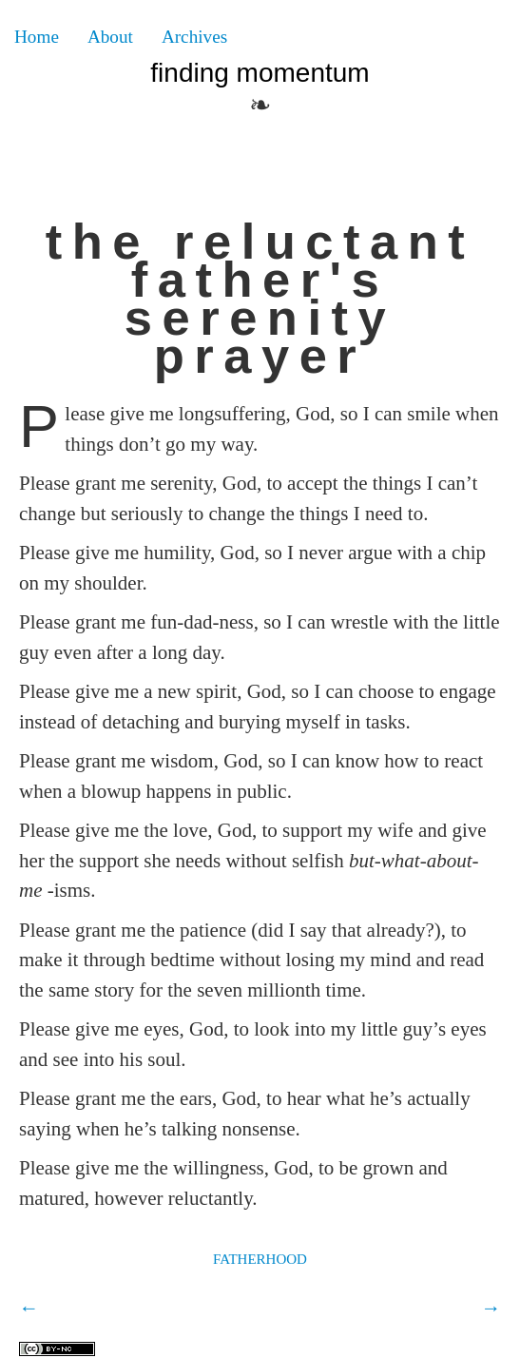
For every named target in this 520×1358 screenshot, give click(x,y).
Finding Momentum (259, 72)
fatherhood (260, 1257)
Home (36, 37)
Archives (194, 37)
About (110, 37)
